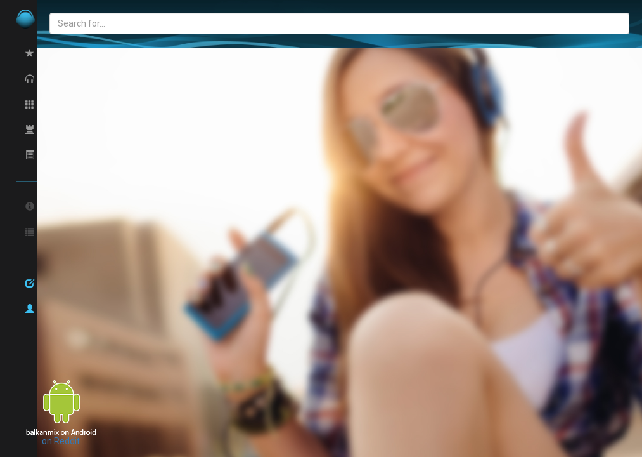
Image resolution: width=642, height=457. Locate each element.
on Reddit (61, 441)
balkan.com (70, 19)
